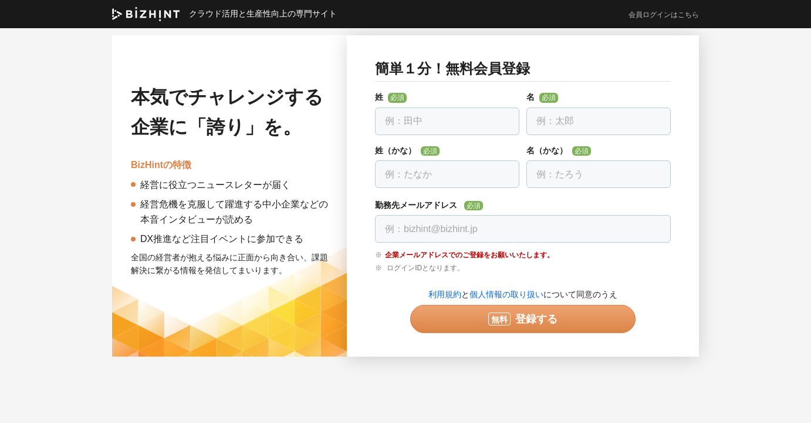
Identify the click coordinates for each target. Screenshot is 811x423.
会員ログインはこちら (663, 15)
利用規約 (444, 294)
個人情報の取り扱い (506, 294)
